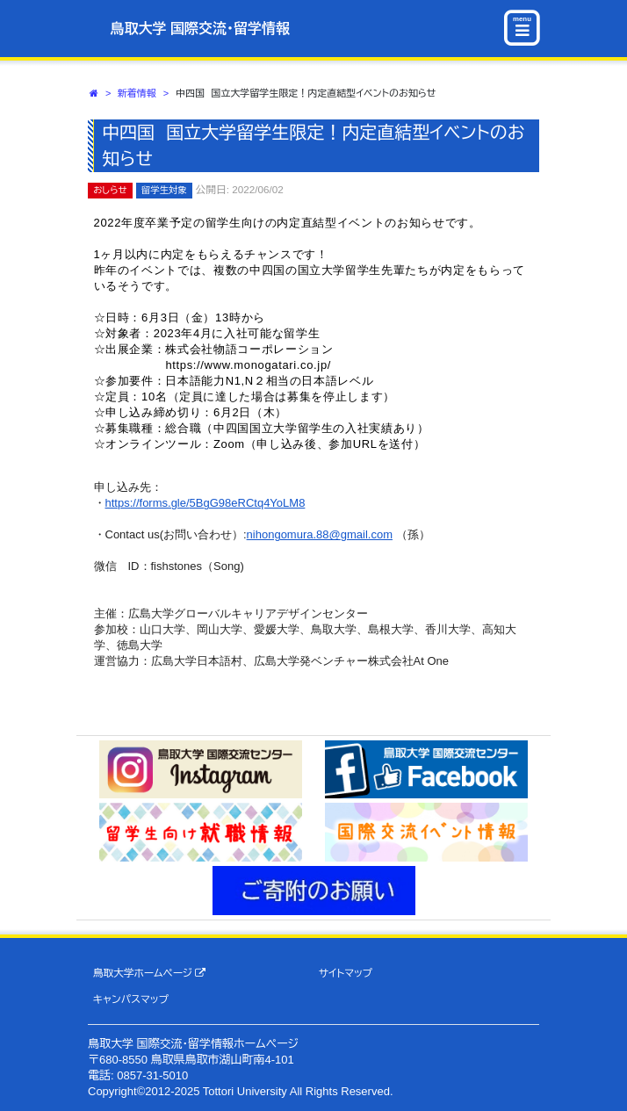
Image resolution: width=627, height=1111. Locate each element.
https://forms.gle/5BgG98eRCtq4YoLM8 (205, 502)
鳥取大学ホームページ (149, 973)
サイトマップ (345, 972)
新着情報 (137, 93)
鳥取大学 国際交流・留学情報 (200, 28)
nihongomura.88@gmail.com (320, 534)
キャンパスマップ (131, 999)
